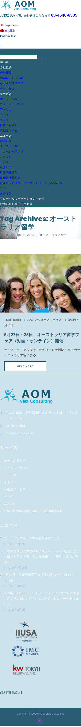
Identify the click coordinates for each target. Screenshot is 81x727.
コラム (4, 188)
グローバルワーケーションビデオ (22, 198)
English (7, 30)
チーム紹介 (7, 88)
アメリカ (6, 109)
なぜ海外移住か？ (12, 83)
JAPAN (9, 503)
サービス (6, 93)
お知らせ (6, 140)
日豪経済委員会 (10, 177)
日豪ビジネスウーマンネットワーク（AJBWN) (31, 183)
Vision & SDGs (11, 77)
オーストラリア (10, 98)
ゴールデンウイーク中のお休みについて (32, 538)
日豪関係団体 (9, 172)
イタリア (6, 119)
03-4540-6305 (64, 15)
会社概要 (6, 67)
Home (4, 62)
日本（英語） (9, 125)
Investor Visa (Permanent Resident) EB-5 (33, 510)
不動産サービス (10, 130)
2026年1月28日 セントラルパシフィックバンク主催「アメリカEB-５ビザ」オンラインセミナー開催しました (41, 598)
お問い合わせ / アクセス (16, 204)
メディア (6, 193)
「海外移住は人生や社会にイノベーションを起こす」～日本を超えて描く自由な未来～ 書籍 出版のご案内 (42, 556)
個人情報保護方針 (12, 692)
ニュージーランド (12, 104)
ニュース (6, 135)
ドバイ (4, 114)
